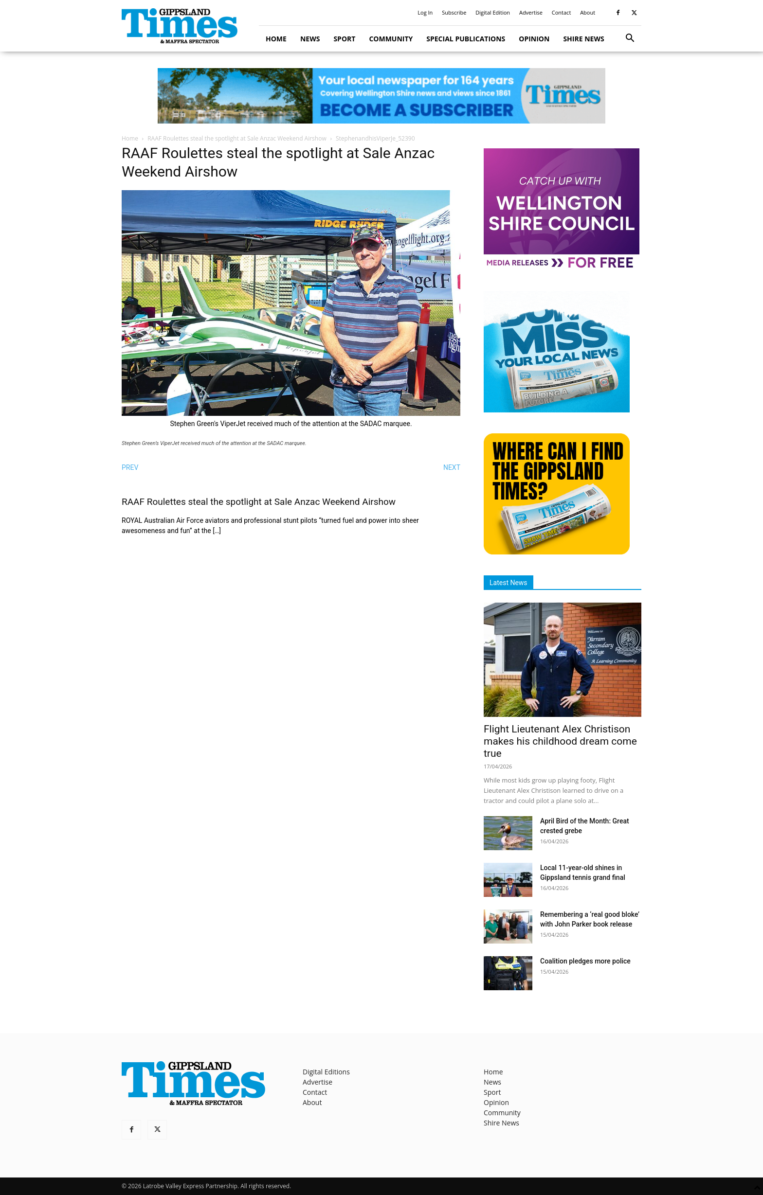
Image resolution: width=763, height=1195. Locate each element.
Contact (561, 12)
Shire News (583, 38)
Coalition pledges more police (585, 961)
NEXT (451, 467)
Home (276, 38)
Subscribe (454, 12)
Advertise (531, 12)
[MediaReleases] (561, 267)
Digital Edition (492, 12)
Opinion (534, 38)
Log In (425, 12)
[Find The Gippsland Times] (557, 551)
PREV (130, 467)
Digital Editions (326, 1071)
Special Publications (465, 38)
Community (391, 38)
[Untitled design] (557, 409)
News (310, 38)
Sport (344, 38)
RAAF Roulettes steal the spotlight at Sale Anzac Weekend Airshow (237, 138)
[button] (629, 39)
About (587, 12)
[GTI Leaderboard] (381, 96)
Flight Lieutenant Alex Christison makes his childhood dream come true (560, 741)
